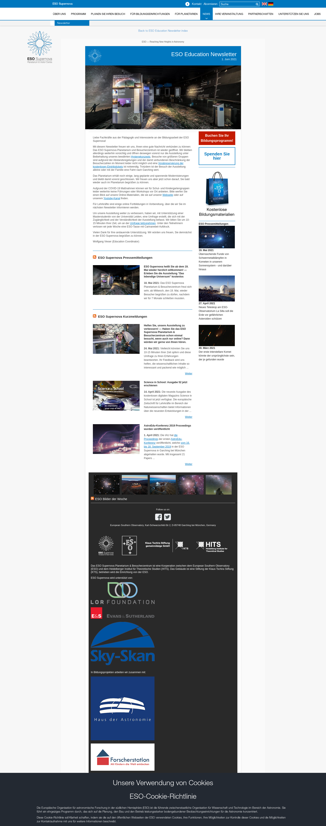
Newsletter (59, 23)
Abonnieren (210, 4)
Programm (78, 14)
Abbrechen (75, 450)
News (206, 16)
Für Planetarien (186, 14)
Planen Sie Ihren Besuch (108, 14)
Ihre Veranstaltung (229, 14)
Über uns (59, 14)
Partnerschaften (260, 14)
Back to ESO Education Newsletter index (163, 30)
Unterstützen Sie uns (293, 14)
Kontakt (196, 4)
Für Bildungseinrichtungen (150, 14)
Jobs (317, 14)
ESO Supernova (62, 3)
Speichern (49, 450)
